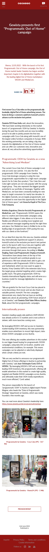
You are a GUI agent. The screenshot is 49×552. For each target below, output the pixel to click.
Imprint (6, 540)
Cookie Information (26, 543)
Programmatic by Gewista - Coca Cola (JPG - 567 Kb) (23, 443)
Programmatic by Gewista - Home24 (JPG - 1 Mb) (25, 490)
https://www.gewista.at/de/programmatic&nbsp (21, 404)
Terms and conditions (36, 540)
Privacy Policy (18, 540)
